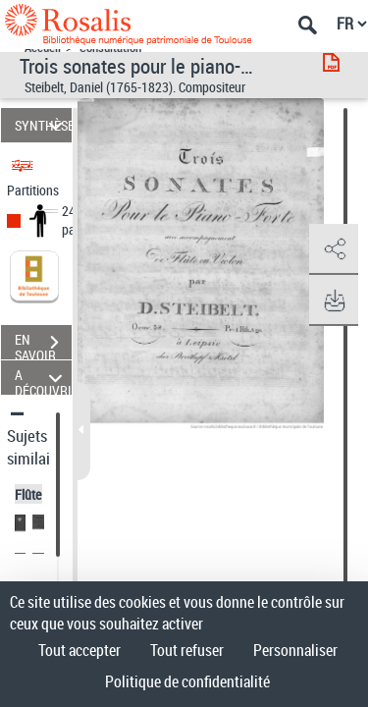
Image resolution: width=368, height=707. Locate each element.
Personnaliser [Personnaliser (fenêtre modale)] (295, 650)
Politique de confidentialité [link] (187, 681)
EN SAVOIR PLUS (43, 344)
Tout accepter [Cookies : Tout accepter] (79, 650)
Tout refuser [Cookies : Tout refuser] (187, 650)
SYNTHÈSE (43, 125)
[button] (333, 249)
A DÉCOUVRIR (43, 377)
